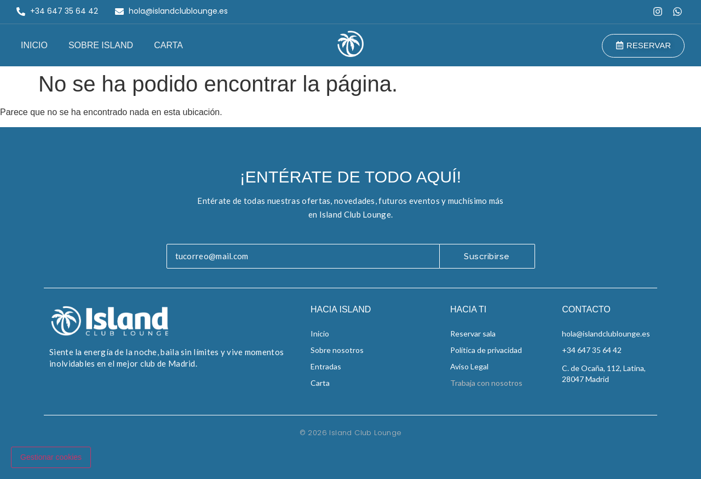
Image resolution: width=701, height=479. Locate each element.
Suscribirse (487, 256)
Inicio (34, 45)
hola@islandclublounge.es (606, 333)
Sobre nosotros (337, 350)
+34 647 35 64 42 (592, 350)
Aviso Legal (469, 366)
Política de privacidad (486, 350)
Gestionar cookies (51, 457)
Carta (168, 45)
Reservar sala (473, 333)
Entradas (326, 366)
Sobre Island (100, 45)
